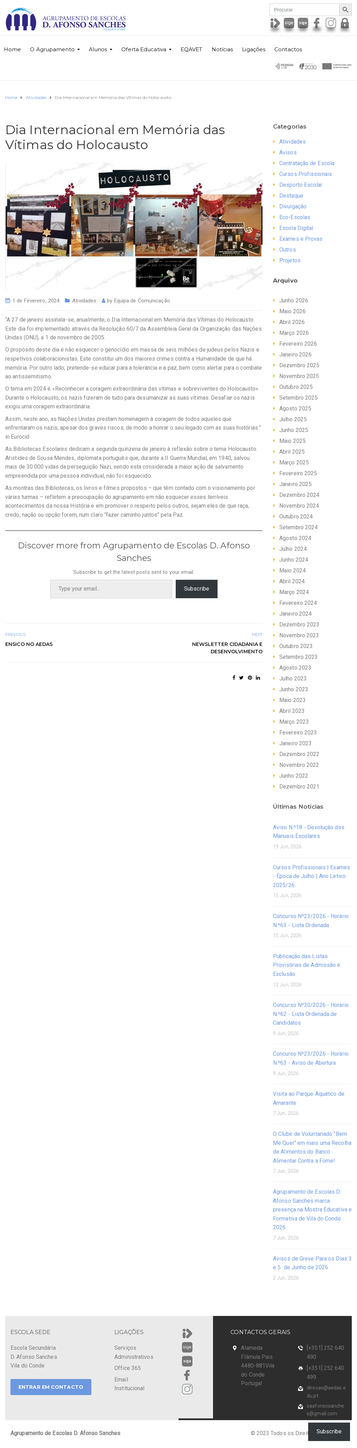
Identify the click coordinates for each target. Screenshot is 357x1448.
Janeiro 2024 (295, 613)
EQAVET (192, 49)
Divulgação (292, 206)
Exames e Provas (301, 239)
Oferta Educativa (143, 49)
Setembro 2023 (298, 657)
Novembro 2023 (299, 635)
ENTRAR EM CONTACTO (50, 1387)
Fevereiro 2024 (298, 603)
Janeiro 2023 (295, 743)
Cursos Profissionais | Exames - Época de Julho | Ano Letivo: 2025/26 (311, 876)
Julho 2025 (293, 419)
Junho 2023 (293, 689)
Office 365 (127, 1368)
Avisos (288, 152)
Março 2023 (294, 721)
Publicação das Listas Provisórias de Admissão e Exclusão (307, 965)
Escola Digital (296, 228)
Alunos (98, 49)
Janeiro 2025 (295, 484)
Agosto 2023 (295, 667)
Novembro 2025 (299, 376)
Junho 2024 (293, 559)
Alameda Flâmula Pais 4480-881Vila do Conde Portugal (257, 1366)
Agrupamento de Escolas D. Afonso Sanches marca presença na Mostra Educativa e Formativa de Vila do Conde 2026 (312, 1209)
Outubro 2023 (296, 646)
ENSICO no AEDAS (29, 644)
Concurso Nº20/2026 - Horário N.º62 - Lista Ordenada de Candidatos (311, 1014)
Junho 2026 (293, 300)
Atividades (84, 301)
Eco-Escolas (294, 217)
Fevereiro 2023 (298, 732)
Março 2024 (294, 592)
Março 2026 (294, 333)
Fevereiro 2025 (298, 473)
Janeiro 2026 (295, 354)
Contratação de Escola (306, 163)
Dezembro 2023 (299, 624)
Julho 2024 (293, 549)
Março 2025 (294, 462)
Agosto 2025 (295, 408)
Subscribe (196, 588)
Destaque (291, 195)
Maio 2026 (292, 311)
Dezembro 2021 (299, 786)
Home (12, 49)
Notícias (222, 49)
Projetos (290, 260)
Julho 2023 (293, 678)
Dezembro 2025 (299, 365)
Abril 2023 (292, 711)
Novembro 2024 (299, 505)
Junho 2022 (293, 775)
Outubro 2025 (296, 387)
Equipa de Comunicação (142, 301)
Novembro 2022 (299, 765)
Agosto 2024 (295, 538)
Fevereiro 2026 (298, 343)
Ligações (253, 49)
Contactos (288, 49)
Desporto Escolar (300, 185)
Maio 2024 (292, 570)
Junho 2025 (293, 430)
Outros (287, 249)
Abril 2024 (292, 581)
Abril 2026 (292, 322)
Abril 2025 (292, 451)
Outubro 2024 (296, 516)
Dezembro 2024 (299, 495)
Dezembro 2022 (299, 754)
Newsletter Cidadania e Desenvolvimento (227, 648)
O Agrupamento (52, 49)
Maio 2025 (292, 441)
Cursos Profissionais (305, 174)
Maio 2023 (292, 700)
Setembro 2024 (298, 527)
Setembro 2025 (298, 397)
